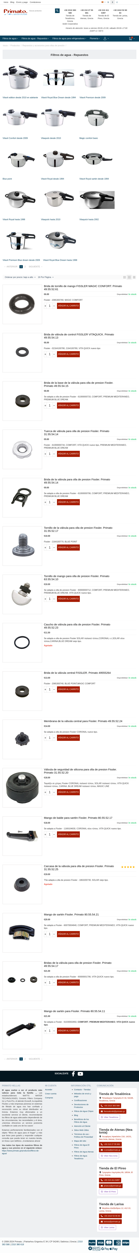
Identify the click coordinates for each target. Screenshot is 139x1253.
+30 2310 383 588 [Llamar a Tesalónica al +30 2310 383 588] (110, 1105)
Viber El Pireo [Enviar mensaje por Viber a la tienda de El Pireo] (108, 1191)
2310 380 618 (17, 1244)
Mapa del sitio (80, 1141)
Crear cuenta (50, 1093)
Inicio (6, 2)
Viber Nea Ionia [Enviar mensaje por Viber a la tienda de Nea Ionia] (109, 1156)
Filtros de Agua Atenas (84, 1152)
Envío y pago (22, 2)
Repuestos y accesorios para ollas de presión (43, 45)
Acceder (48, 1089)
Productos (15, 45)
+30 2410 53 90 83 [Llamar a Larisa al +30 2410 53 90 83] (110, 1216)
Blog (12, 2)
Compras (49, 1098)
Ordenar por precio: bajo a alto (20, 277)
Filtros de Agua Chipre (83, 1111)
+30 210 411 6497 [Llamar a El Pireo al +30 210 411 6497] (110, 1180)
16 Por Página (45, 277)
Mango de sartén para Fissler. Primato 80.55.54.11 (74, 1011)
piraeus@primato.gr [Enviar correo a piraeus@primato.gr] (111, 1186)
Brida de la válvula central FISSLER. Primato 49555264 (77, 672)
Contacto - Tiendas (82, 1089)
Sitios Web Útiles (81, 1130)
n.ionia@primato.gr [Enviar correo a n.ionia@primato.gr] (110, 1150)
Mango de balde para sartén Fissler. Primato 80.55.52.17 (78, 817)
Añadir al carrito (68, 306)
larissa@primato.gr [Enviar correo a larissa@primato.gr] (110, 1221)
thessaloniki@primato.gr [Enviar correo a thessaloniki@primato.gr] (113, 1111)
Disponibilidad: (122, 294)
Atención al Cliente (82, 1126)
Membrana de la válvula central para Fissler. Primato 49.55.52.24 (83, 721)
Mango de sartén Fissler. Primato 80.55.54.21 (71, 914)
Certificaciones (80, 1100)
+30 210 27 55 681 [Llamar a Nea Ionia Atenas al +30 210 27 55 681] (110, 1144)
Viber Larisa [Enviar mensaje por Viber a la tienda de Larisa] (107, 1227)
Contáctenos (35, 2)
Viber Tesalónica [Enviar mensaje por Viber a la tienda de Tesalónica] (109, 1117)
